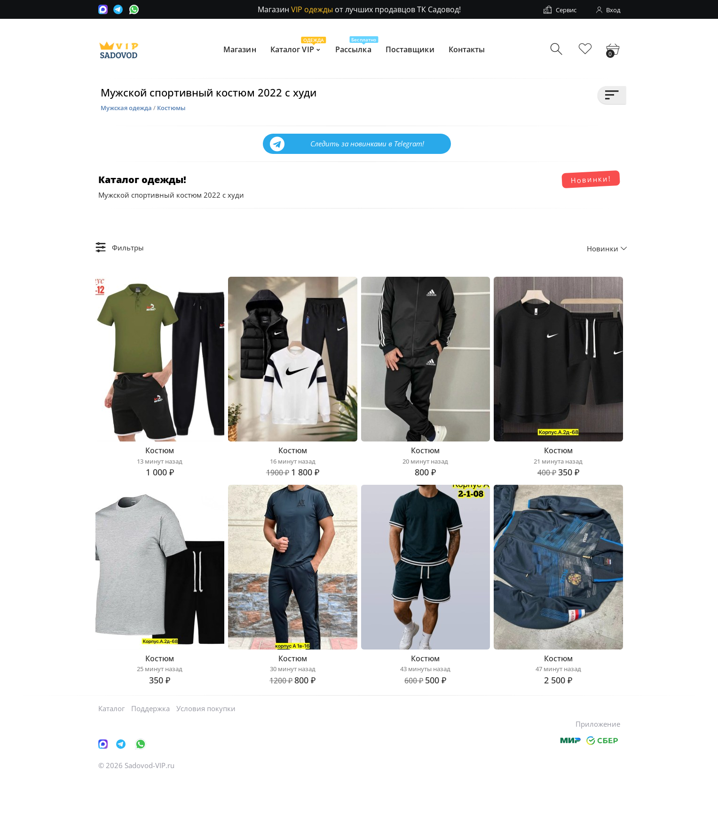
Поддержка (150, 746)
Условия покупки (206, 746)
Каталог (111, 746)
